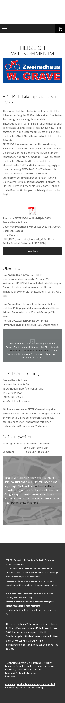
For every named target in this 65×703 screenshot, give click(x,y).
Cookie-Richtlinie (44, 486)
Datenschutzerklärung (24, 502)
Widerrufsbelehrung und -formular (38, 684)
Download (32, 251)
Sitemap (40, 687)
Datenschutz (11, 687)
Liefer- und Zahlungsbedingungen (21, 672)
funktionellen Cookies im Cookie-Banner (27, 350)
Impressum (10, 684)
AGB (19, 684)
